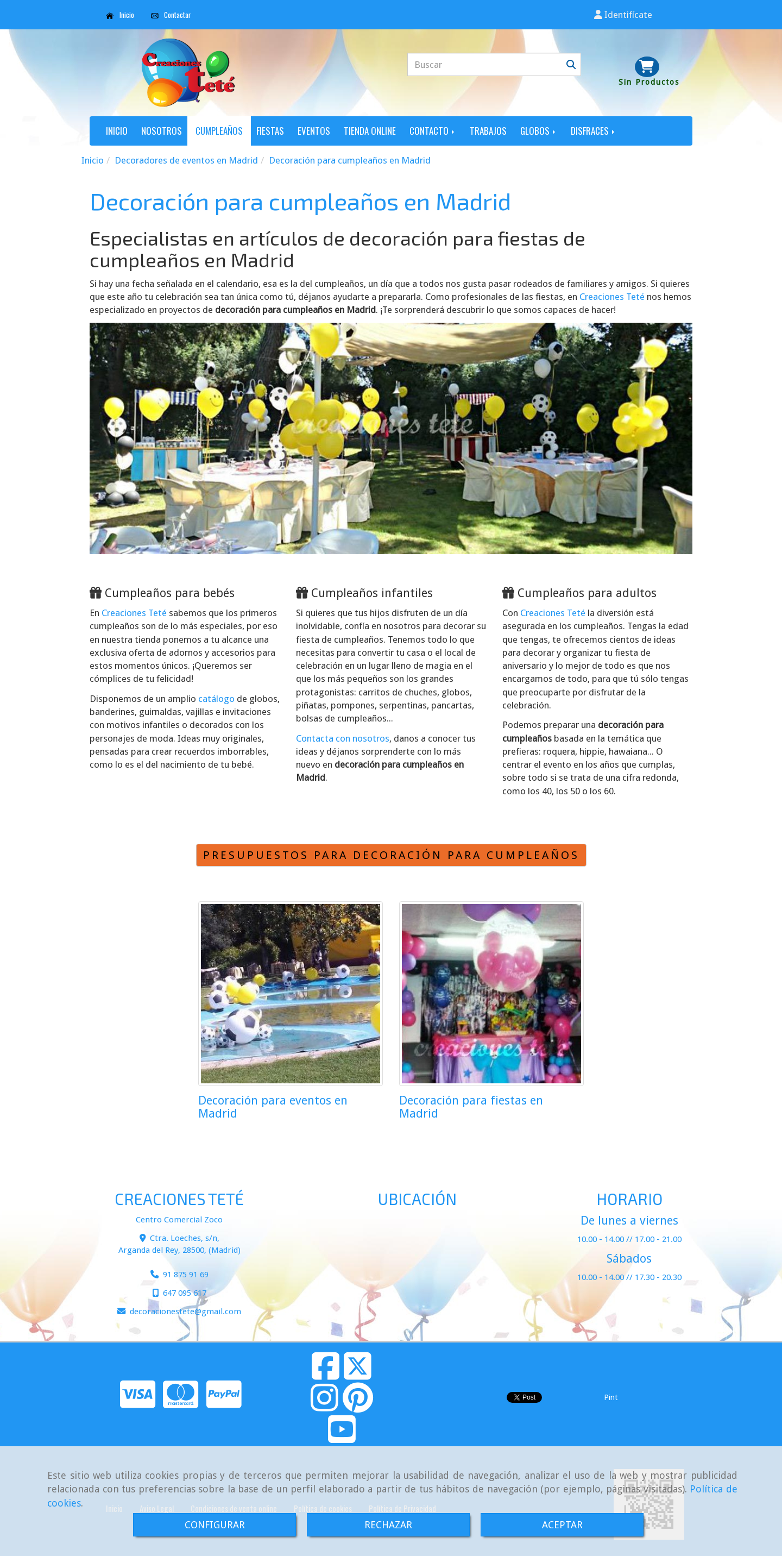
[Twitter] (357, 1375)
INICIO (117, 130)
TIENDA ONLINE (370, 130)
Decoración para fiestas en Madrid (471, 1107)
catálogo (216, 698)
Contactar (171, 14)
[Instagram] (324, 1406)
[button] (623, 14)
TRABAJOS (488, 130)
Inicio (120, 14)
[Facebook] (325, 1375)
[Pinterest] (358, 1406)
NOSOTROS (161, 130)
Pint (611, 1397)
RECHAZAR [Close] (388, 1524)
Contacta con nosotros (342, 738)
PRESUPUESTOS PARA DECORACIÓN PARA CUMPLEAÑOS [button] (391, 855)
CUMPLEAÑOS (219, 130)
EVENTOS (314, 130)
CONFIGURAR (215, 1524)
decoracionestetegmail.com (185, 1311)
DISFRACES (593, 130)
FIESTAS (270, 130)
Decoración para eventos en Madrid (273, 1107)
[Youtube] (342, 1438)
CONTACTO (432, 130)
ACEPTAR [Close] (562, 1524)
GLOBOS (538, 130)
